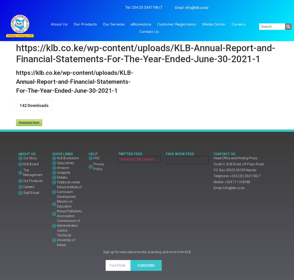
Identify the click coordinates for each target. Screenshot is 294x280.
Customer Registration (177, 24)
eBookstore (142, 24)
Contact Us (149, 31)
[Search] (288, 26)
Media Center (215, 24)
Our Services (115, 24)
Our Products (86, 24)
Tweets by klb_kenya (136, 159)
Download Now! (29, 122)
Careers (239, 24)
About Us (60, 24)
